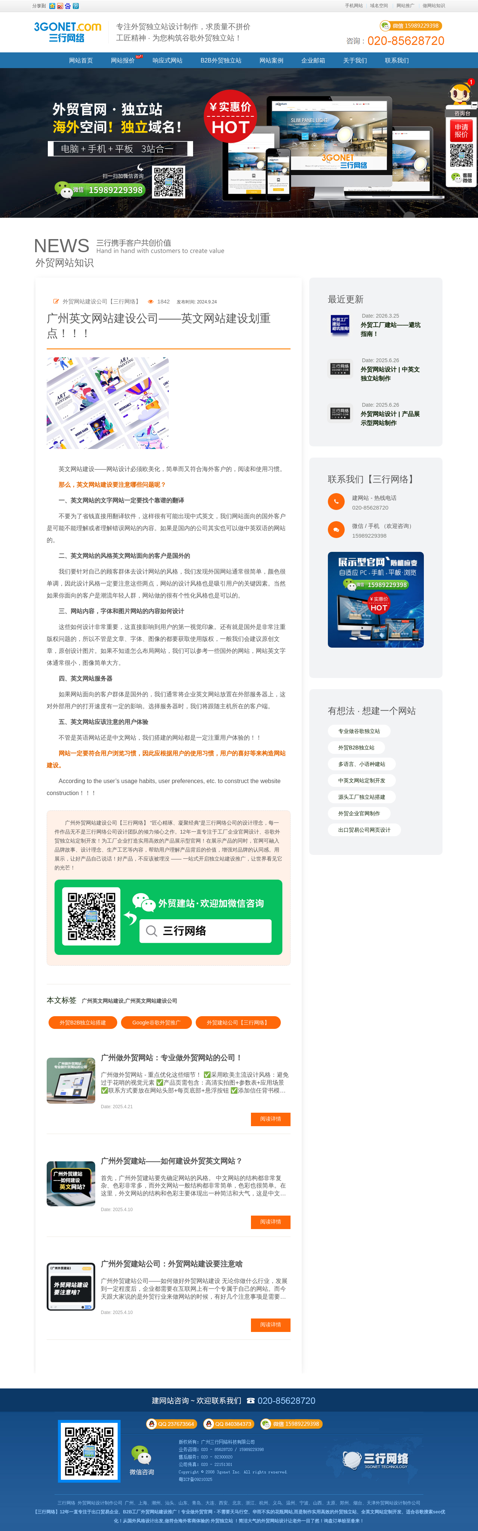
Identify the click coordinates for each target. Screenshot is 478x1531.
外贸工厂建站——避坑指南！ (391, 329)
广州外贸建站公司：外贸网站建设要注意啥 (172, 1264)
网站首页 (81, 60)
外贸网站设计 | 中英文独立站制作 (390, 374)
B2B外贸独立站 (221, 60)
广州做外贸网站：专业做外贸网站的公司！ (172, 1058)
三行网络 (66, 1503)
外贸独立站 (222, 1521)
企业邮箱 (313, 60)
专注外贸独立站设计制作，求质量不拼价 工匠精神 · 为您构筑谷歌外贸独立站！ (183, 32)
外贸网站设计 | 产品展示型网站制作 (390, 418)
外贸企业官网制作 (359, 814)
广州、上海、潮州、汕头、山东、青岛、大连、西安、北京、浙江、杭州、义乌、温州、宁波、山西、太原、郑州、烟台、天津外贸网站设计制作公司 (272, 1503)
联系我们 (397, 60)
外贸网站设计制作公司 (100, 1503)
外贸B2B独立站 (356, 748)
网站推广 (406, 5)
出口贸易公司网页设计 (364, 830)
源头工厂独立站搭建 (361, 797)
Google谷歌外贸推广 (156, 1023)
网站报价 (123, 60)
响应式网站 (168, 60)
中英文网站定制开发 (361, 781)
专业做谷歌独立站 (359, 731)
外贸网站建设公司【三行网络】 (97, 301)
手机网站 (354, 5)
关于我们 (355, 60)
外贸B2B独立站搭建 (83, 1023)
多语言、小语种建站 (361, 764)
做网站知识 (434, 5)
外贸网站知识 (64, 262)
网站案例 (271, 60)
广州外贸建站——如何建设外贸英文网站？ (172, 1161)
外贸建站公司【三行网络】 (238, 1023)
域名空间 (379, 5)
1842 (159, 301)
